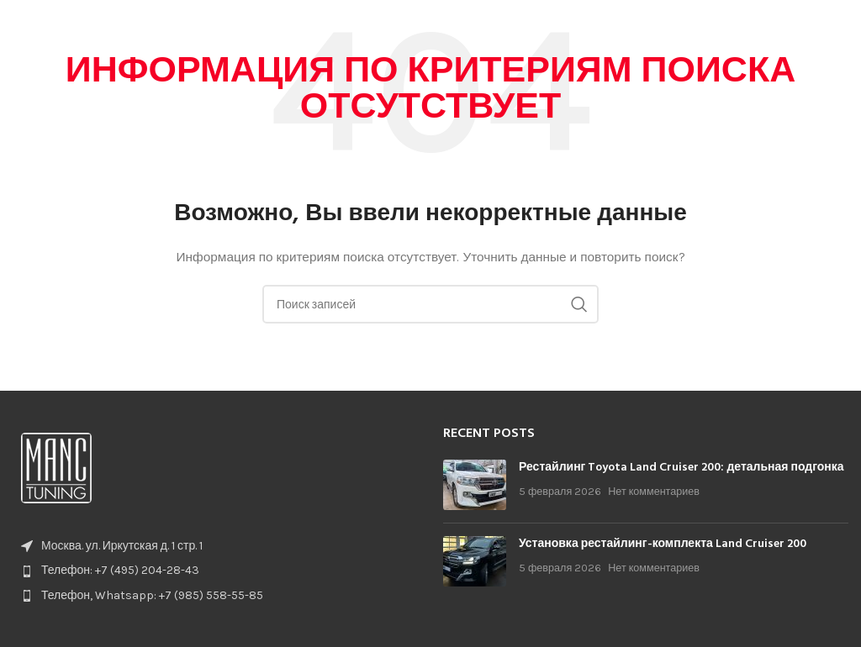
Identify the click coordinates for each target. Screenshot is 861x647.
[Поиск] (430, 304)
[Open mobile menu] (840, 25)
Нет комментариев (654, 491)
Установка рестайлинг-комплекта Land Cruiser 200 (662, 544)
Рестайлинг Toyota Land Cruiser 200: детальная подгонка (681, 467)
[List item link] (215, 570)
